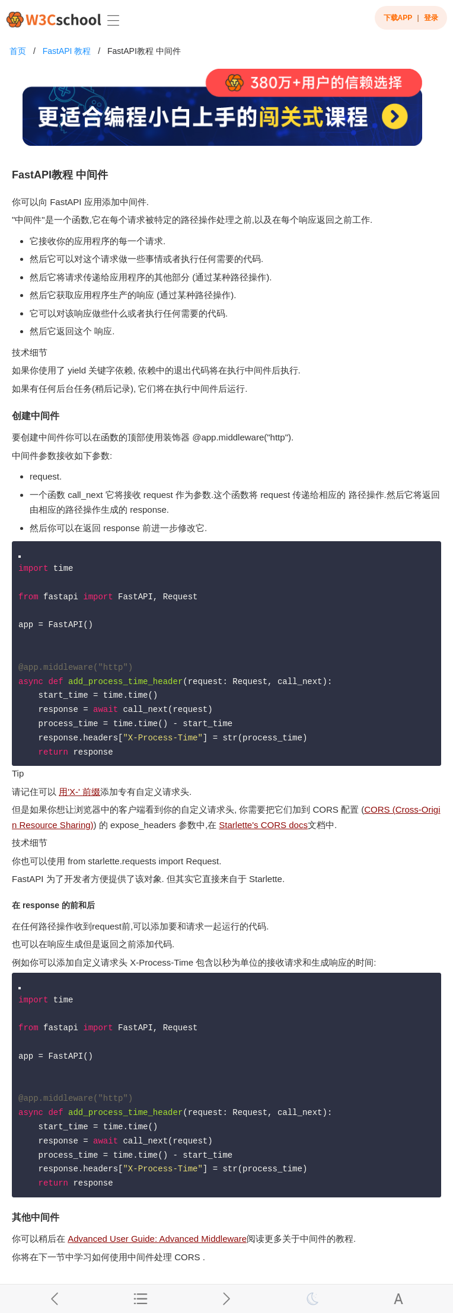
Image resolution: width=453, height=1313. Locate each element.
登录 (431, 18)
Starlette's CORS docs (263, 825)
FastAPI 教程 (67, 51)
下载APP (398, 18)
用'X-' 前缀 (79, 792)
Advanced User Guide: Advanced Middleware (157, 1239)
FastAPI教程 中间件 (144, 51)
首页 (17, 51)
